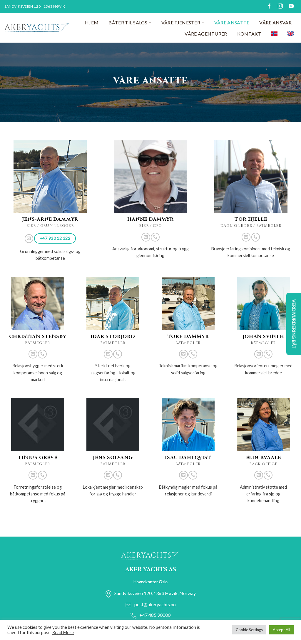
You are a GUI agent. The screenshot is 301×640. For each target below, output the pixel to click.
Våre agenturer (206, 33)
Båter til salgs (129, 23)
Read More (63, 632)
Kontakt (249, 33)
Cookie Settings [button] (249, 629)
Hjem (91, 22)
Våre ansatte (232, 22)
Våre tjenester (182, 23)
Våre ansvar (275, 22)
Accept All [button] (281, 629)
